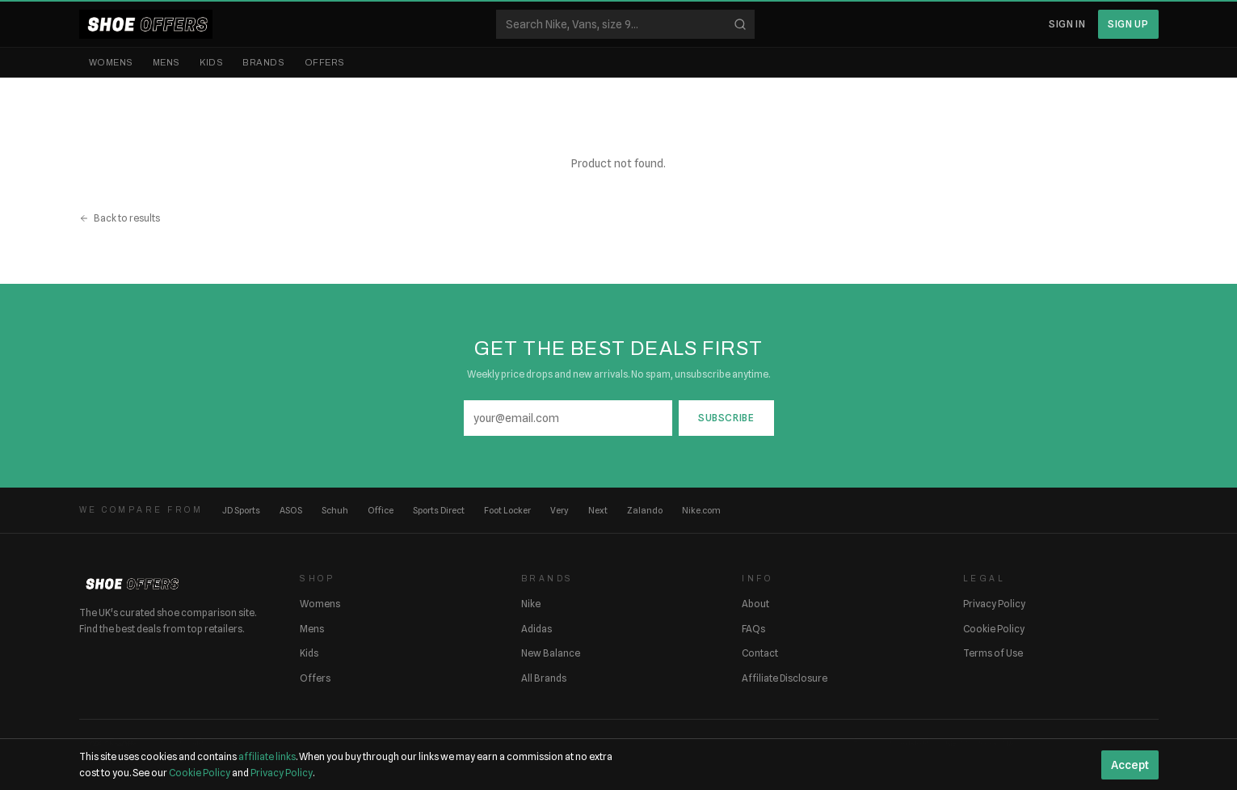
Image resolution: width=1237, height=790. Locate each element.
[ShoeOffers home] (145, 24)
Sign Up (1128, 24)
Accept (1130, 764)
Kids (211, 62)
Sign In (1067, 24)
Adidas (536, 629)
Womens (111, 62)
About (755, 604)
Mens (166, 62)
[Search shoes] (625, 24)
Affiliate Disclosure (784, 678)
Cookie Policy (994, 629)
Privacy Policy (994, 604)
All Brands (543, 678)
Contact (760, 653)
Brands (263, 62)
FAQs (753, 629)
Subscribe (726, 418)
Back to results (119, 218)
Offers (325, 62)
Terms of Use (993, 653)
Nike (531, 604)
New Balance (550, 653)
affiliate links (267, 756)
